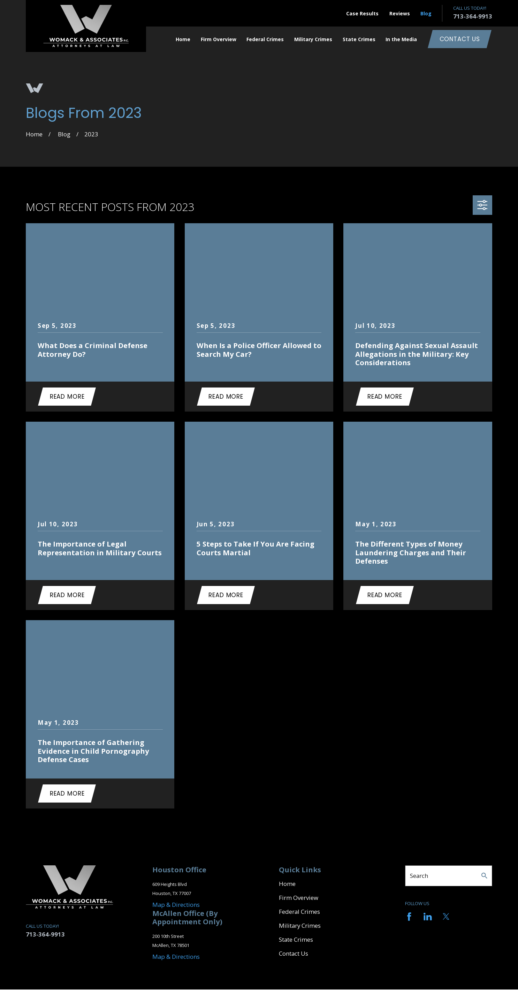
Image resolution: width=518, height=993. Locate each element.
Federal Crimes (299, 912)
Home (287, 884)
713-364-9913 (472, 16)
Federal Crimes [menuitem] (265, 39)
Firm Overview (298, 898)
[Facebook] (409, 916)
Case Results (362, 13)
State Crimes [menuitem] (359, 39)
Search (419, 876)
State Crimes (296, 939)
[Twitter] (446, 916)
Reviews (399, 13)
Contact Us (460, 39)
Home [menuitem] (183, 39)
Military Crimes (300, 925)
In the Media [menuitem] (401, 39)
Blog (426, 13)
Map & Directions (176, 905)
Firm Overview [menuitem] (218, 39)
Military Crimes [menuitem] (313, 39)
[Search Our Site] (484, 876)
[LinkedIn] (428, 916)
